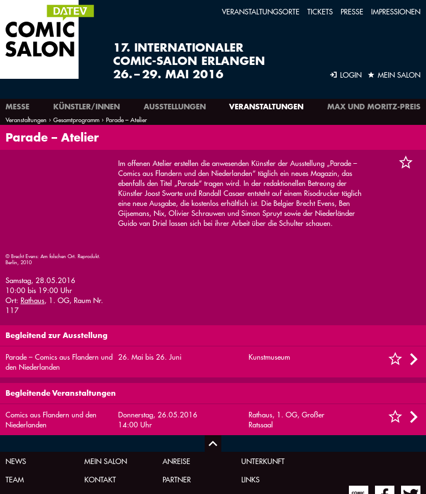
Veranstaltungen (266, 106)
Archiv (18, 427)
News (16, 390)
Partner (177, 409)
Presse (352, 11)
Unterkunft (263, 390)
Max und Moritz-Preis (373, 106)
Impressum (103, 427)
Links (250, 409)
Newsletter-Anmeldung (185, 431)
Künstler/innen (86, 106)
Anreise (176, 390)
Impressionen (395, 11)
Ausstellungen (175, 106)
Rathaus (32, 210)
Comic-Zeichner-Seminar (271, 431)
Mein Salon (105, 390)
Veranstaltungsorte (261, 11)
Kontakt (100, 409)
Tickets (320, 11)
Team (15, 409)
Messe (17, 106)
